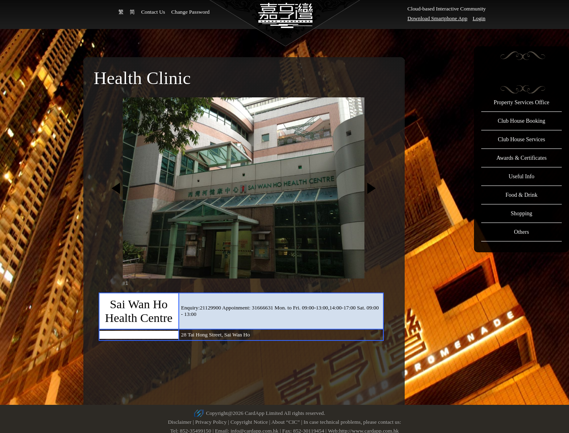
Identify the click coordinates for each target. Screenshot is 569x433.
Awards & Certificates (522, 158)
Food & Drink (521, 195)
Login (479, 18)
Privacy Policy (211, 422)
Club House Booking (521, 121)
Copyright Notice (249, 422)
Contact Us (153, 12)
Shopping (521, 213)
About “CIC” (285, 422)
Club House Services (521, 139)
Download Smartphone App (438, 18)
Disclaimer (179, 422)
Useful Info (521, 176)
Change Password (190, 12)
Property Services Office (521, 102)
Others (521, 232)
